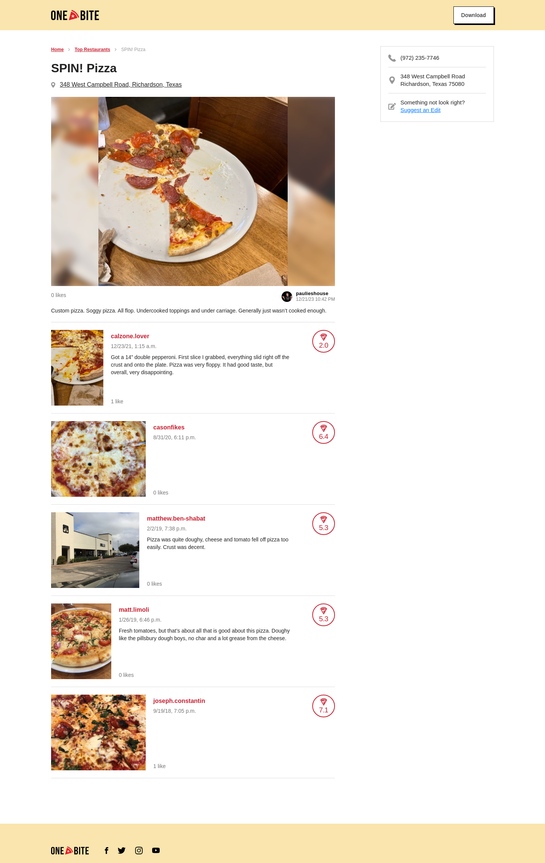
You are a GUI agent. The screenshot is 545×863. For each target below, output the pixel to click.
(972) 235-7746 (419, 57)
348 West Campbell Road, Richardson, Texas (121, 84)
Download (473, 15)
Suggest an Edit (420, 110)
